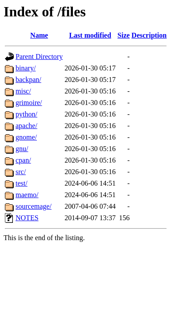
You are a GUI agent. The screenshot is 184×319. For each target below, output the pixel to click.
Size (123, 35)
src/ (21, 171)
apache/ (26, 125)
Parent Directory (39, 56)
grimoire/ (29, 102)
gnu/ (22, 148)
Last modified (90, 35)
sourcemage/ (34, 206)
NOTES (27, 218)
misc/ (23, 91)
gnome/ (26, 137)
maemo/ (27, 194)
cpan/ (23, 160)
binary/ (26, 68)
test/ (22, 183)
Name (39, 35)
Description (149, 35)
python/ (26, 114)
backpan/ (28, 79)
